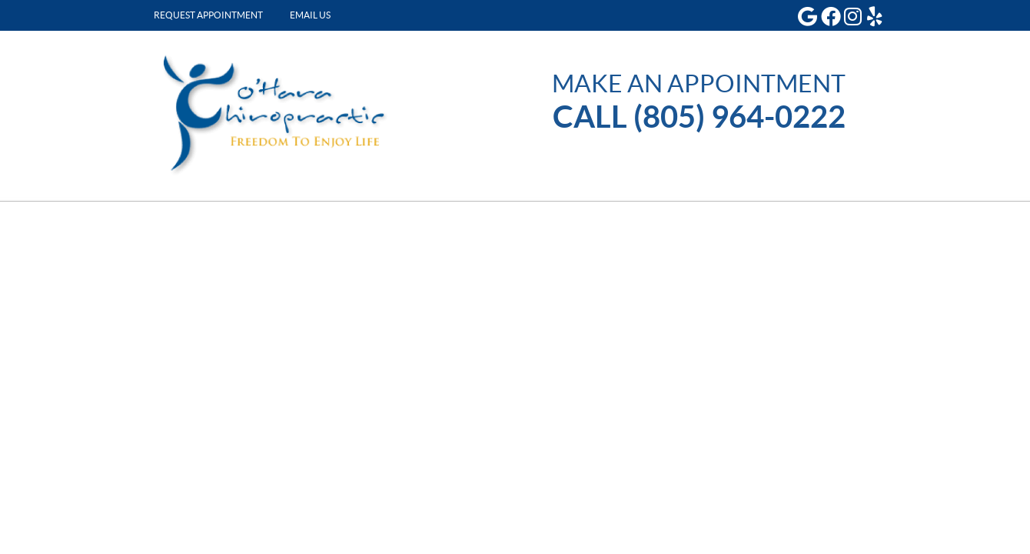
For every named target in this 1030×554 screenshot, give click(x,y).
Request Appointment (208, 15)
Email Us (310, 15)
